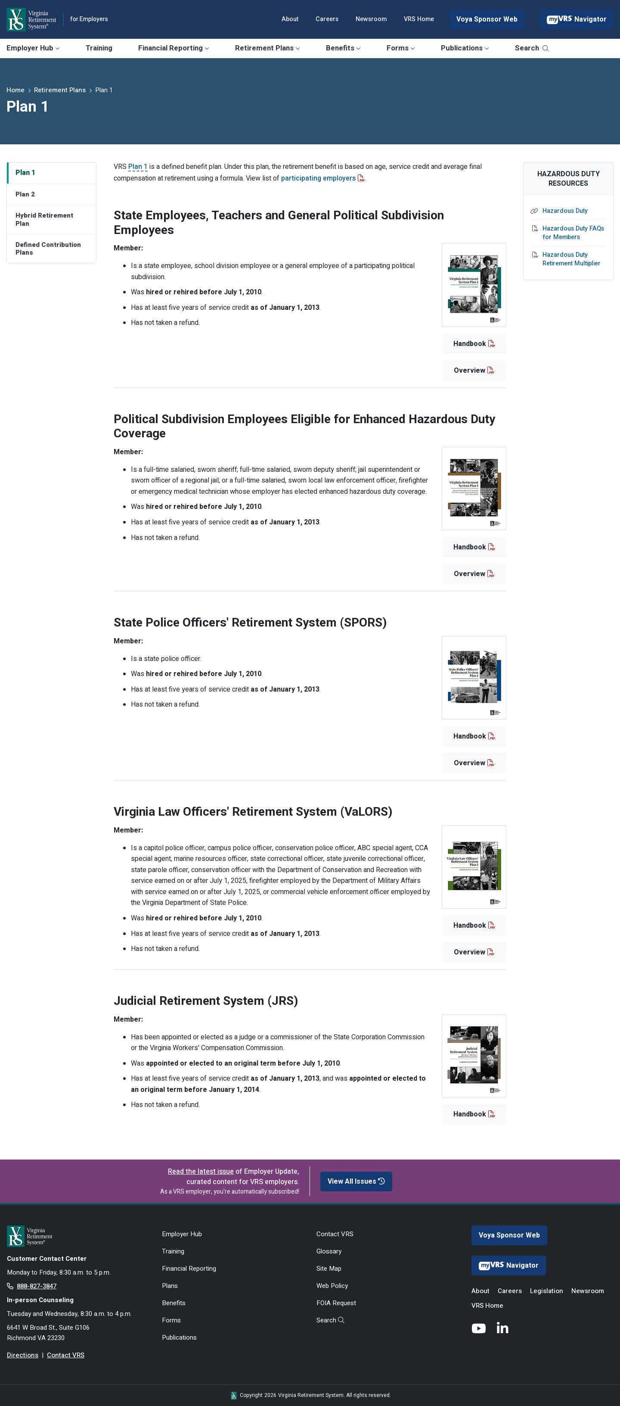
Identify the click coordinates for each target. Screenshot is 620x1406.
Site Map (328, 1268)
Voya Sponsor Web (487, 19)
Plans (170, 1286)
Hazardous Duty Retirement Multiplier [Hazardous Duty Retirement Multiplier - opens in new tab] (571, 259)
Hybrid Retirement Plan (44, 219)
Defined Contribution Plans (48, 248)
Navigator (577, 19)
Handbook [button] (469, 344)
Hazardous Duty (565, 211)
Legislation (546, 1291)
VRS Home (419, 19)
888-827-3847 (36, 1286)
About (290, 19)
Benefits (343, 48)
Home (15, 90)
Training (99, 48)
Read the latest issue (201, 1171)
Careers (327, 19)
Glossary (328, 1251)
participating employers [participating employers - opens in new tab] (318, 178)
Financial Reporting (173, 48)
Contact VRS (65, 1355)
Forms (401, 48)
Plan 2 (25, 194)
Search (532, 48)
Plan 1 (25, 173)
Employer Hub (33, 48)
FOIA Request (336, 1303)
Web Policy (332, 1286)
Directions (22, 1355)
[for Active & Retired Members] (78, 1236)
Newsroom (371, 19)
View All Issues (356, 1181)
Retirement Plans (267, 48)
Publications (465, 48)
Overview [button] (469, 370)
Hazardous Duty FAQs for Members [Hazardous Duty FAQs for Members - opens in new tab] (573, 233)
